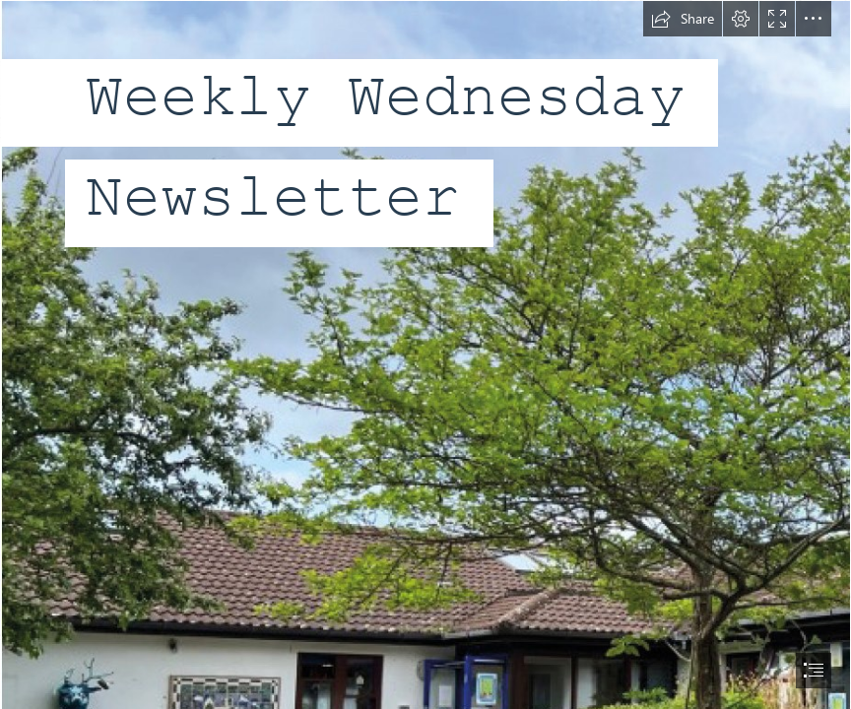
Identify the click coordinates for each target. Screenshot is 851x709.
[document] (425, 354)
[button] (682, 18)
